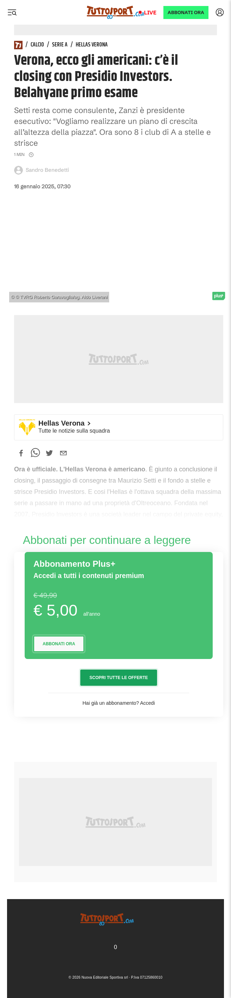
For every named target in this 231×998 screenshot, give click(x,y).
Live (150, 12)
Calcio (37, 45)
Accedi (147, 703)
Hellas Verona (92, 45)
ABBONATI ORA (186, 12)
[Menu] (12, 12)
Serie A (60, 45)
